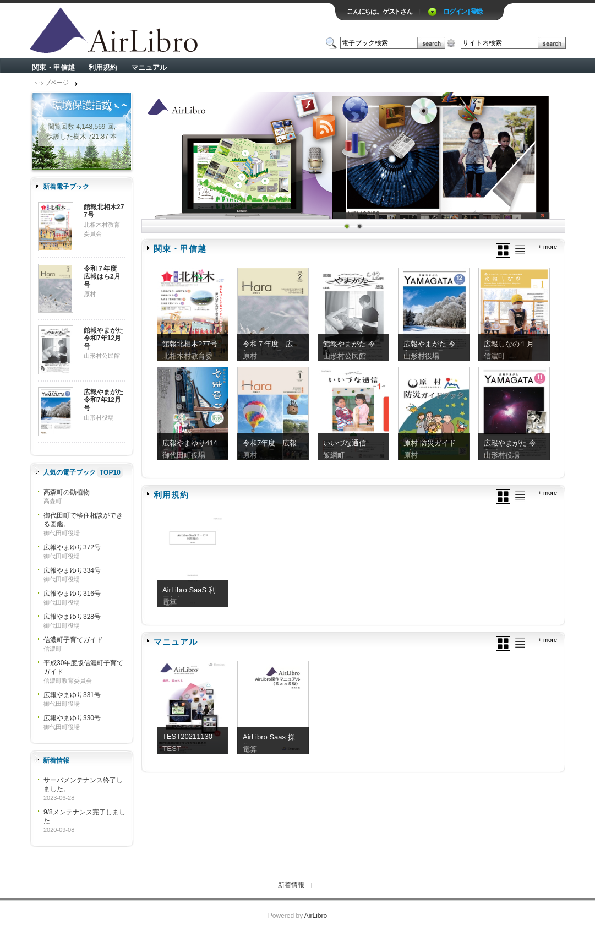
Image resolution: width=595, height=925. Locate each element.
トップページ (50, 82)
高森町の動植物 (66, 492)
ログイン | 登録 (462, 11)
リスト (520, 250)
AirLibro (315, 915)
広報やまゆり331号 (72, 695)
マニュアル (149, 67)
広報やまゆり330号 (72, 718)
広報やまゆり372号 (72, 547)
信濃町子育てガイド (73, 640)
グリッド (503, 250)
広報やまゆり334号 (72, 570)
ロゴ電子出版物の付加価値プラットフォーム (158, 31)
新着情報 (291, 885)
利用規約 (103, 67)
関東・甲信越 (53, 67)
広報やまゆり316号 (72, 593)
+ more (547, 246)
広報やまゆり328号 (72, 617)
